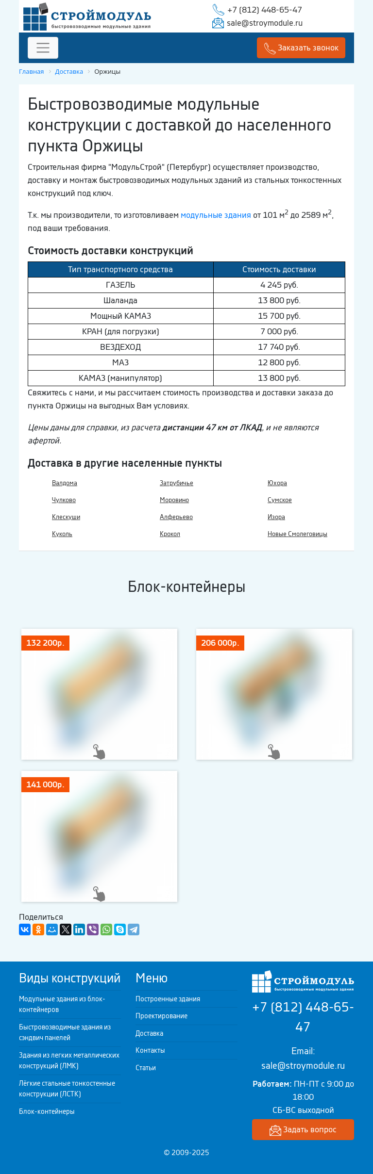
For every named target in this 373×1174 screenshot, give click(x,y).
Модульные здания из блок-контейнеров (62, 1004)
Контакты (150, 1050)
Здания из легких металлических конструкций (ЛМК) (69, 1061)
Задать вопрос (303, 1130)
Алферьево (176, 517)
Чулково (64, 500)
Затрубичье (176, 483)
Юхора (277, 483)
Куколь (62, 534)
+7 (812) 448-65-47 (264, 9)
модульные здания (216, 215)
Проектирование (161, 1015)
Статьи (146, 1067)
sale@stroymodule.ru (265, 22)
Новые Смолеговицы (297, 534)
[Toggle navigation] (43, 48)
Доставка (149, 1033)
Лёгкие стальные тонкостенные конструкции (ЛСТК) (67, 1089)
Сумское (280, 500)
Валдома (64, 483)
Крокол (170, 534)
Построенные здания (168, 999)
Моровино (174, 500)
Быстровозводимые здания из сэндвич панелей (65, 1033)
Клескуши (66, 517)
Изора (276, 517)
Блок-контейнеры (47, 1111)
